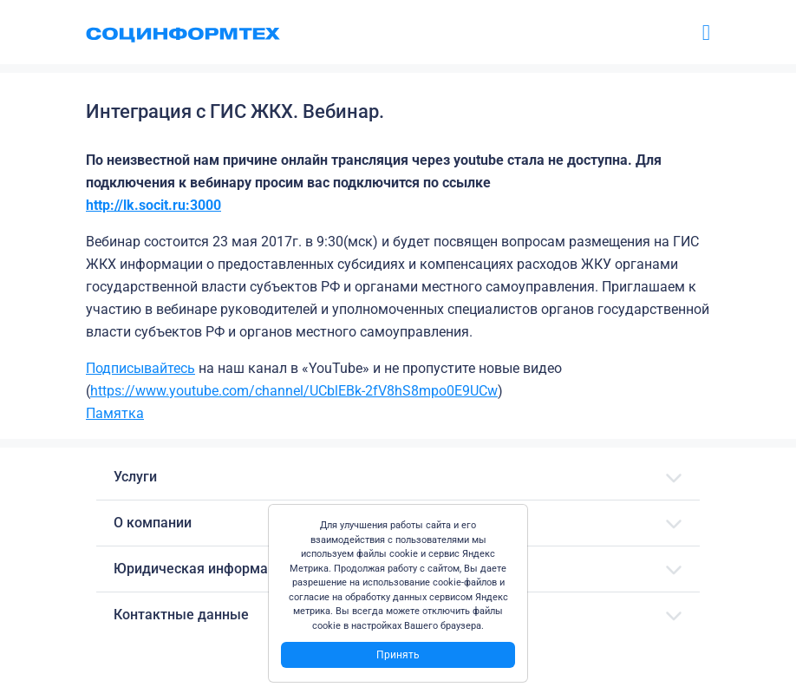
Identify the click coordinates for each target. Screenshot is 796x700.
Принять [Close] (398, 655)
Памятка (115, 413)
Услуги (135, 476)
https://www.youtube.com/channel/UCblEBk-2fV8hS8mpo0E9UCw (294, 391)
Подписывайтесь (140, 368)
